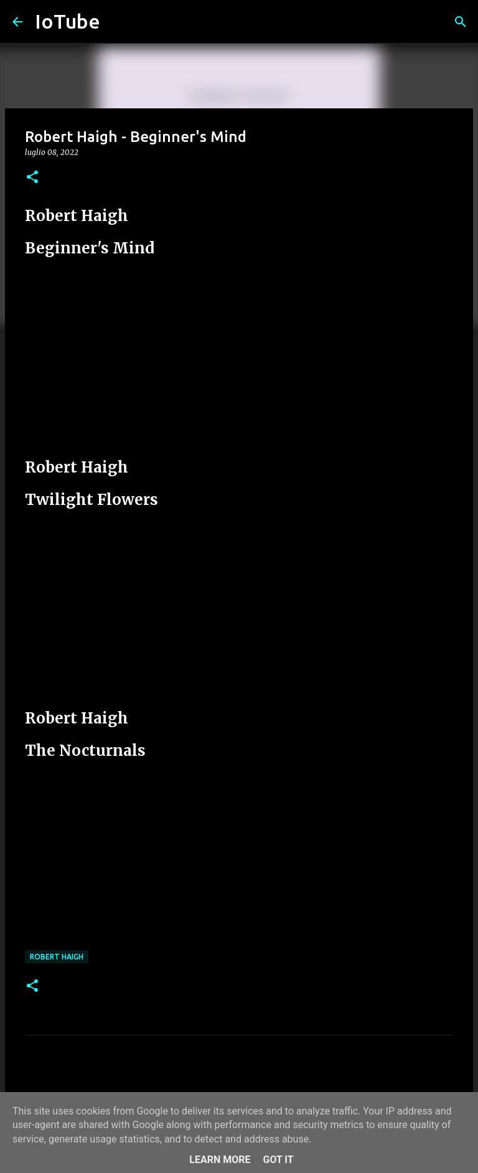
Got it (278, 1160)
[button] (32, 177)
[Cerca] (460, 22)
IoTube (67, 21)
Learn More (219, 1160)
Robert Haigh (56, 957)
